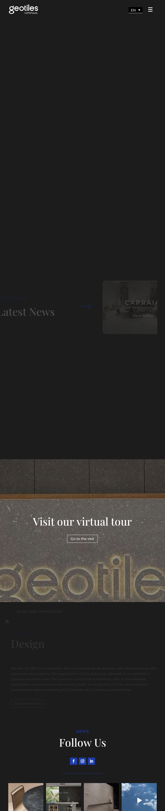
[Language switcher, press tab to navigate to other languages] (136, 10)
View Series (140, 316)
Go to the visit (82, 539)
